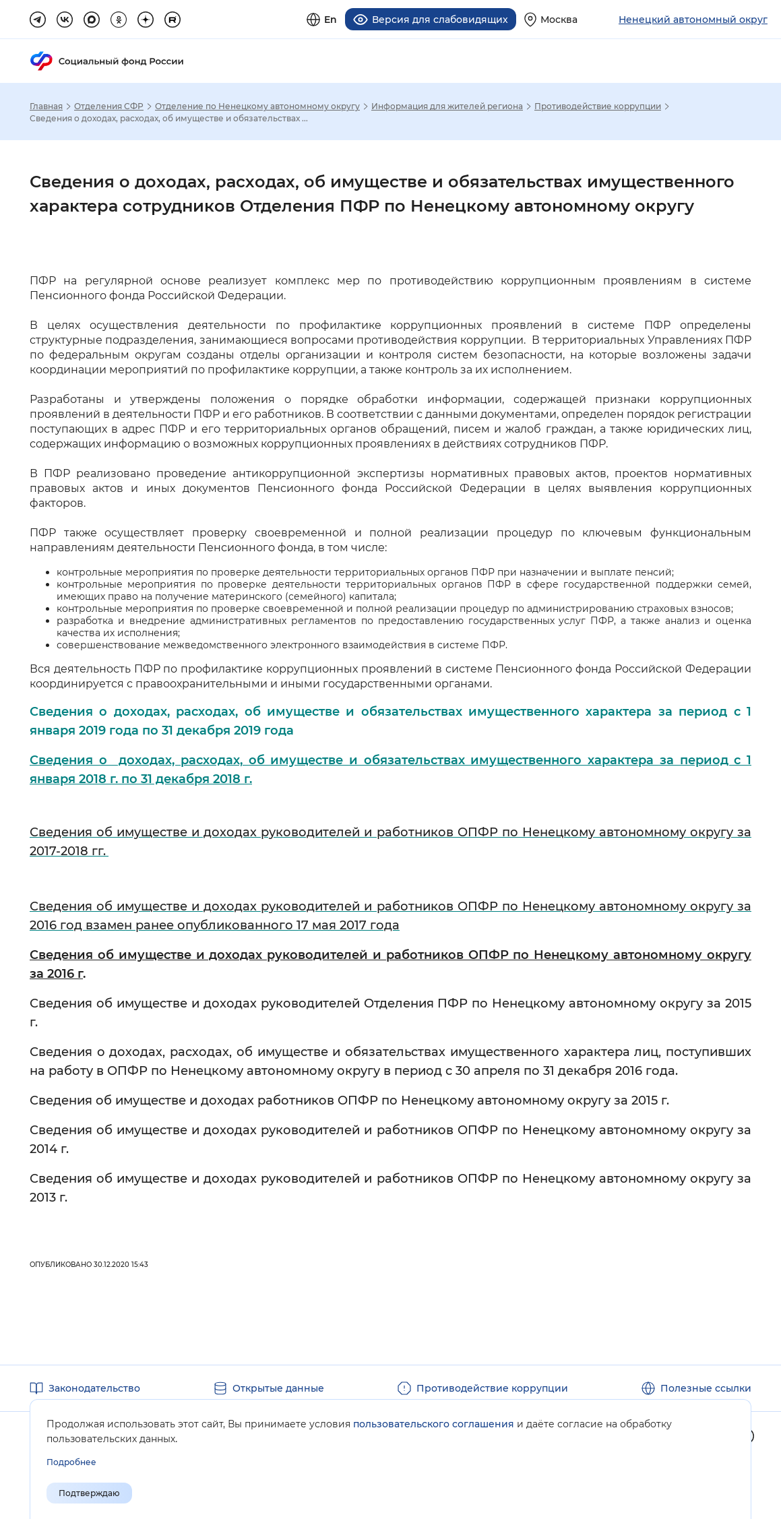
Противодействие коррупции (597, 106)
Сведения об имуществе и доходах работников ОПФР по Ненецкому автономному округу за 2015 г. (349, 1100)
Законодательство (94, 1388)
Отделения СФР (109, 106)
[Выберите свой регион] (550, 19)
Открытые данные (278, 1388)
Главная (46, 106)
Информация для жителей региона (447, 106)
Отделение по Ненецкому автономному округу (257, 106)
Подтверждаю (89, 1493)
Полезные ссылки (705, 1388)
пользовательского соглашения (433, 1424)
